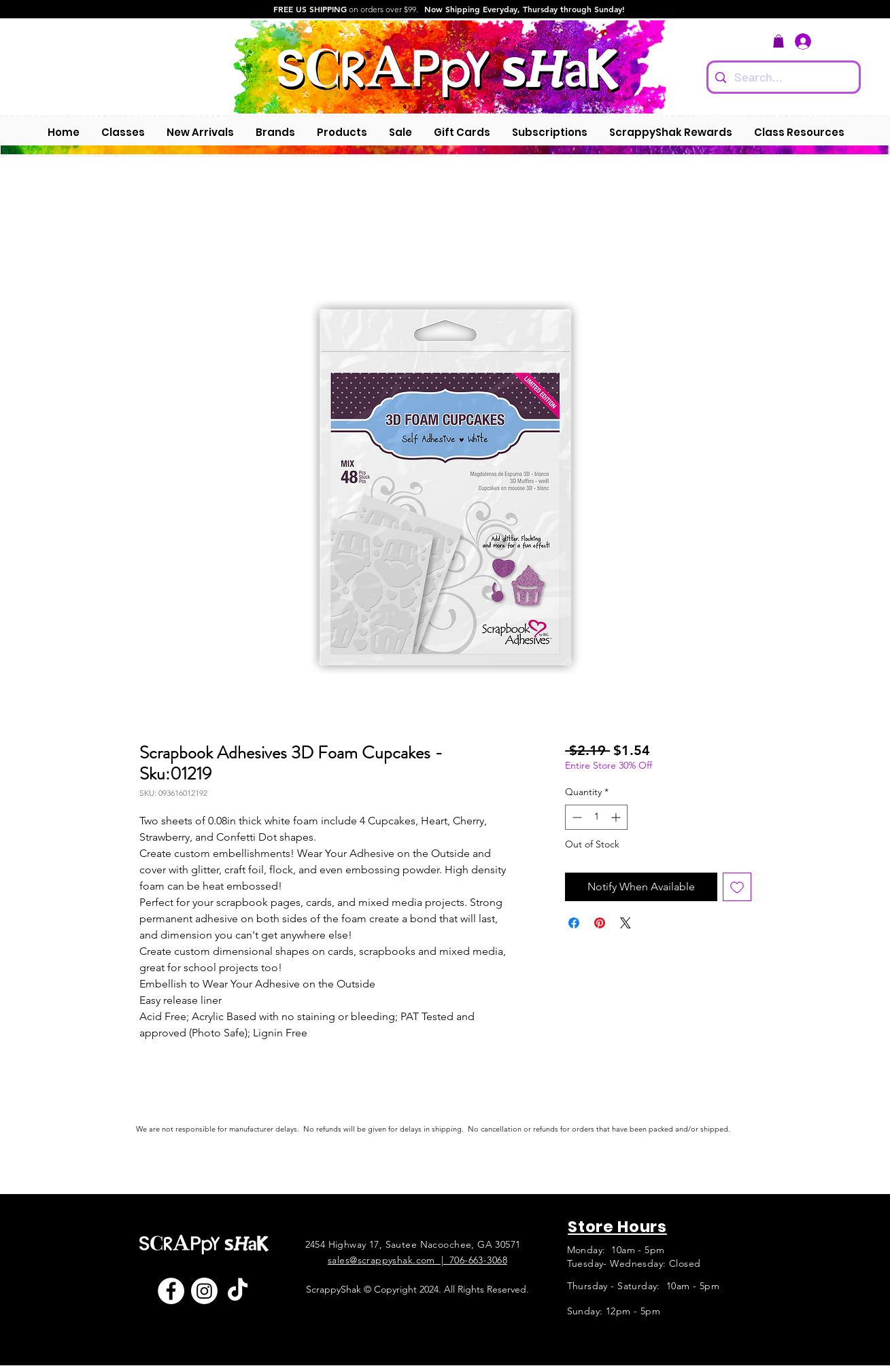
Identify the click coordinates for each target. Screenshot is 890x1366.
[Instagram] (204, 1291)
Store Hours (617, 1227)
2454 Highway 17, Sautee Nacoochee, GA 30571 (413, 1244)
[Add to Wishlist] (737, 887)
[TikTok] (237, 1291)
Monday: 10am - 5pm (616, 1250)
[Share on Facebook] (574, 923)
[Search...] (782, 77)
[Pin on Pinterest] (600, 923)
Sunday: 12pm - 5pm (614, 1311)
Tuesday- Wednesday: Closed (634, 1263)
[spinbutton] (596, 817)
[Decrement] (575, 817)
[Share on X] (625, 923)
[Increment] (617, 817)
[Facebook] (171, 1291)
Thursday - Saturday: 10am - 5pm (643, 1286)
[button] (778, 41)
